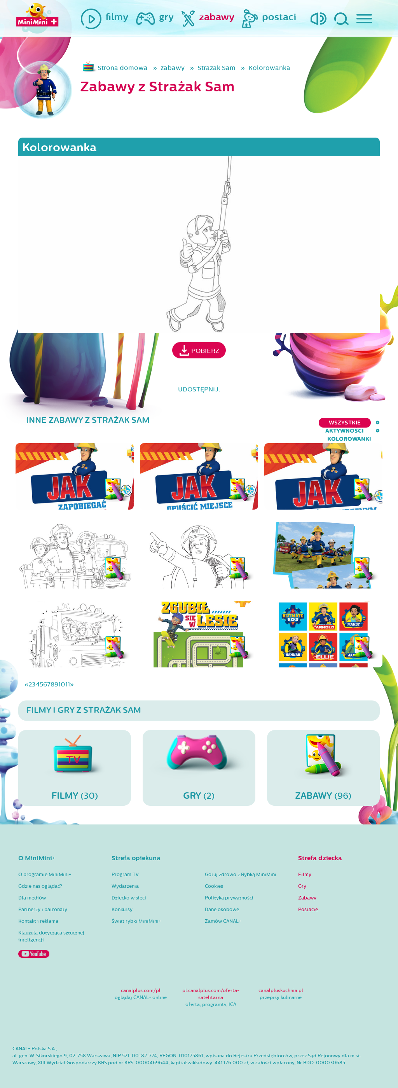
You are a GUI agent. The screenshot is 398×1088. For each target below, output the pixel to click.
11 (67, 677)
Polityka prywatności (229, 890)
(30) (74, 759)
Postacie (308, 902)
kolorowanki (358, 422)
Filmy (304, 867)
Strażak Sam (216, 68)
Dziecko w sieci (129, 890)
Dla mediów (32, 890)
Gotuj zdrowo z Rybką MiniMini (240, 867)
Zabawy (307, 890)
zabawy (173, 68)
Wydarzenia (125, 879)
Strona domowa (123, 68)
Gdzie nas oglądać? (40, 879)
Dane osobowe (222, 902)
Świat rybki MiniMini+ (136, 914)
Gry (302, 879)
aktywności (303, 422)
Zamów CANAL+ (223, 914)
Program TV (125, 867)
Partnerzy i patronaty (42, 902)
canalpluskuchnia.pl (280, 983)
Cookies (214, 879)
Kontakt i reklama (38, 914)
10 (61, 677)
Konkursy (122, 902)
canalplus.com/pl (141, 983)
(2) (199, 759)
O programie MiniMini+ (44, 867)
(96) (323, 759)
